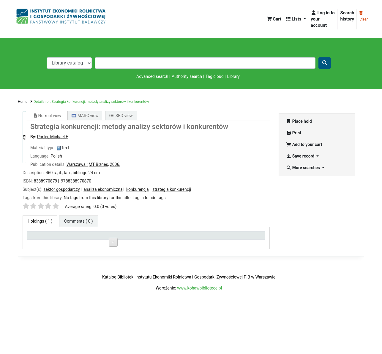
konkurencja (137, 189)
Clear (363, 16)
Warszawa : (77, 164)
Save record (300, 156)
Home (22, 102)
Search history (347, 16)
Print (293, 132)
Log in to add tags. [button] (149, 197)
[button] (274, 19)
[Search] (324, 63)
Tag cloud (215, 76)
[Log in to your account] (322, 19)
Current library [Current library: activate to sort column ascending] (90, 237)
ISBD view (121, 115)
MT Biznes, (99, 164)
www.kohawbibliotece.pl (199, 330)
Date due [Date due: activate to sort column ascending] (228, 237)
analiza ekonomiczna (102, 189)
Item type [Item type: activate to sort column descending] (39, 237)
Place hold (299, 121)
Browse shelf (150, 250)
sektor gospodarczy (61, 189)
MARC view (85, 115)
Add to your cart (304, 144)
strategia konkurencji (171, 189)
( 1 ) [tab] (40, 221)
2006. (115, 164)
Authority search (187, 76)
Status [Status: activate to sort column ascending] (178, 237)
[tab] (78, 221)
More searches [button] (303, 167)
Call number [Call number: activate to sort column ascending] (136, 237)
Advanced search (152, 76)
